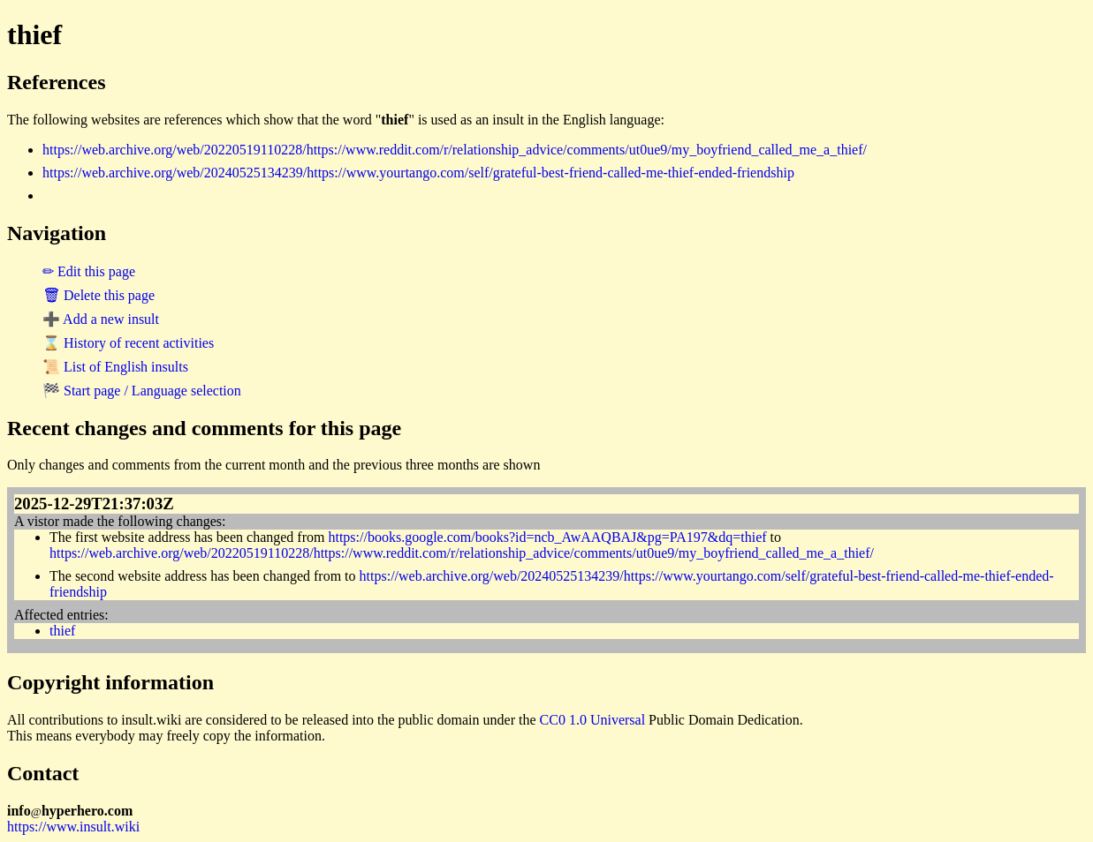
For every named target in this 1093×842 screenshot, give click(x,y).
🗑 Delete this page (98, 295)
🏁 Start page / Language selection (141, 390)
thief (62, 630)
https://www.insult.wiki (73, 826)
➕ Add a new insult (100, 319)
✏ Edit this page (88, 271)
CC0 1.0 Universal (593, 719)
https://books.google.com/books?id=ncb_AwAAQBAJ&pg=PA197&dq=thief (547, 537)
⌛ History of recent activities (128, 342)
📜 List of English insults (115, 366)
